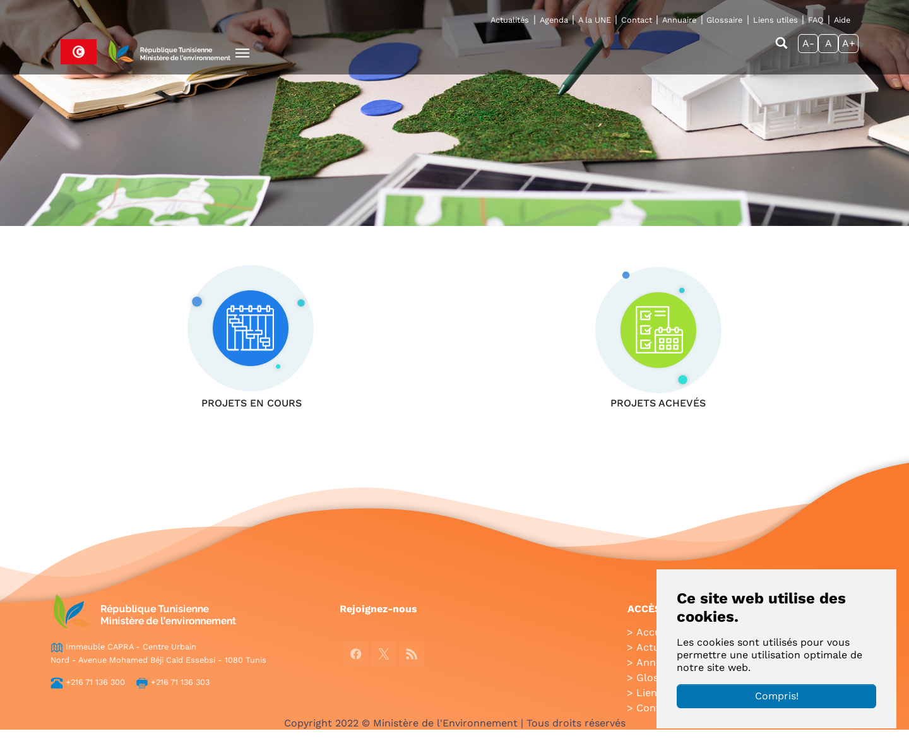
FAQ (816, 20)
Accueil (654, 632)
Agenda (554, 20)
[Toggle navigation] (242, 53)
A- (808, 43)
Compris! (777, 696)
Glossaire (724, 20)
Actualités (509, 20)
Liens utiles (775, 20)
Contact (636, 20)
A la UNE (594, 20)
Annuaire (679, 20)
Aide (842, 20)
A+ (848, 43)
